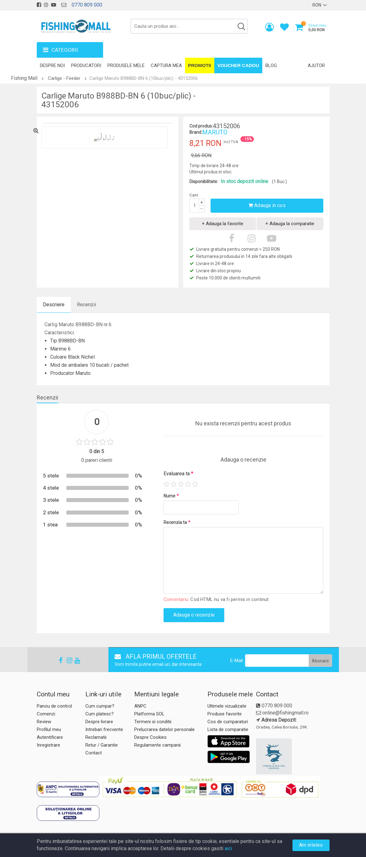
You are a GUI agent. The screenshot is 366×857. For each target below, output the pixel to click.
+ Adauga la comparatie (289, 223)
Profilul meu (49, 729)
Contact (93, 753)
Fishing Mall (24, 78)
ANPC (140, 706)
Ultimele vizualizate (226, 706)
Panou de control (54, 706)
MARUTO (214, 132)
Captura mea (166, 65)
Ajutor (316, 65)
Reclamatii (96, 737)
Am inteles (311, 845)
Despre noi (52, 65)
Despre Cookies (150, 737)
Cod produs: (201, 125)
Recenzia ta (177, 522)
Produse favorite (224, 714)
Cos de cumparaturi (227, 721)
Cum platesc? (99, 714)
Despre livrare (99, 721)
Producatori (86, 65)
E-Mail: (237, 660)
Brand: (195, 132)
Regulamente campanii (157, 745)
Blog (271, 65)
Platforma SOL (149, 714)
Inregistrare (48, 745)
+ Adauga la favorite (222, 223)
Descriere (53, 304)
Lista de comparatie (227, 729)
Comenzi (46, 714)
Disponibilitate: (203, 181)
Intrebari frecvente (104, 729)
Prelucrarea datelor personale (164, 729)
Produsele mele (126, 65)
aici (228, 848)
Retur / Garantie (101, 745)
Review (44, 721)
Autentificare (50, 737)
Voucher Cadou (238, 65)
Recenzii (86, 304)
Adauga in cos (267, 205)
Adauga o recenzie (194, 615)
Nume (171, 495)
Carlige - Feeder (64, 78)
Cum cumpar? (99, 706)
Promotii (199, 65)
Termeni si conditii (152, 721)
